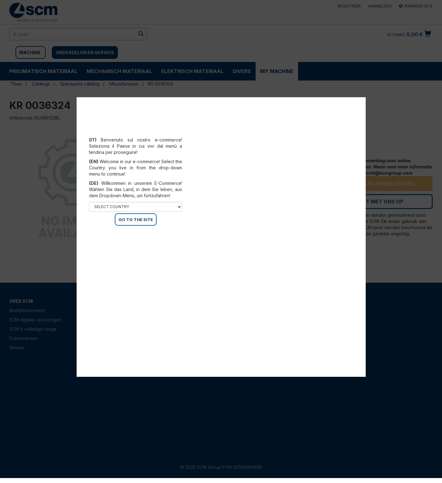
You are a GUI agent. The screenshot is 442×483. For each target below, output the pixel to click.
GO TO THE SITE (135, 219)
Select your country (135, 132)
